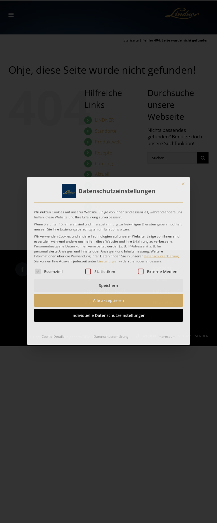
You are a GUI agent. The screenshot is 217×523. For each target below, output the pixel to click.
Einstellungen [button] (107, 259)
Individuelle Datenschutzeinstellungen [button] (108, 313)
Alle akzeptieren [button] (108, 298)
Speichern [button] (108, 283)
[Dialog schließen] (183, 181)
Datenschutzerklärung (161, 254)
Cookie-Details (53, 334)
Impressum (166, 334)
